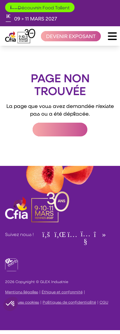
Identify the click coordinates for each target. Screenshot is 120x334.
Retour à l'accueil (60, 129)
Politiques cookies (22, 302)
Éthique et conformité (62, 291)
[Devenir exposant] (71, 36)
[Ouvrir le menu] (112, 36)
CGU (104, 302)
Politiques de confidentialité (69, 302)
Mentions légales (21, 291)
